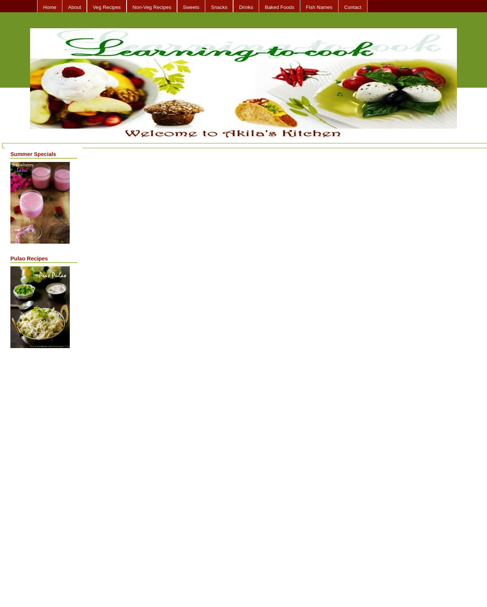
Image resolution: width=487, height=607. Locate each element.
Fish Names (319, 7)
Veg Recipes (107, 7)
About (74, 7)
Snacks (219, 7)
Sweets (191, 7)
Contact (352, 7)
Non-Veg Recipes (152, 7)
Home (49, 7)
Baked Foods (279, 7)
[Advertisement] (40, 471)
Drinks (246, 7)
